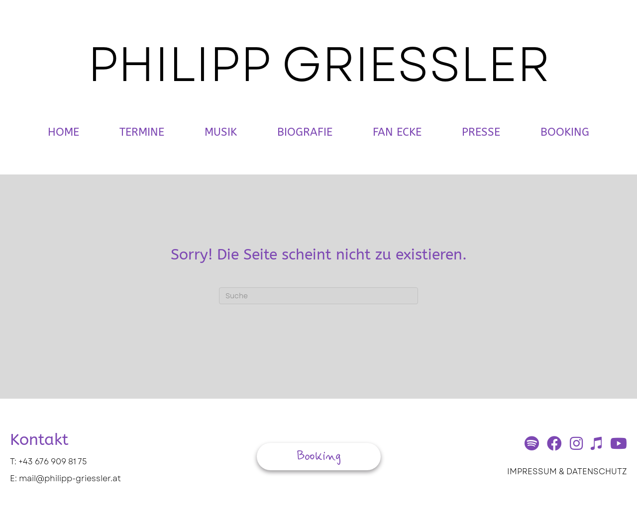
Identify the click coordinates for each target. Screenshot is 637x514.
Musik (221, 132)
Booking (564, 132)
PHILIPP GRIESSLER (319, 64)
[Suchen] (318, 295)
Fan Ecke (397, 132)
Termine (141, 132)
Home (63, 132)
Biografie (304, 132)
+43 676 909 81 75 (52, 461)
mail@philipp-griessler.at (70, 478)
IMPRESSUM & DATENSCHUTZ (567, 471)
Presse (481, 132)
